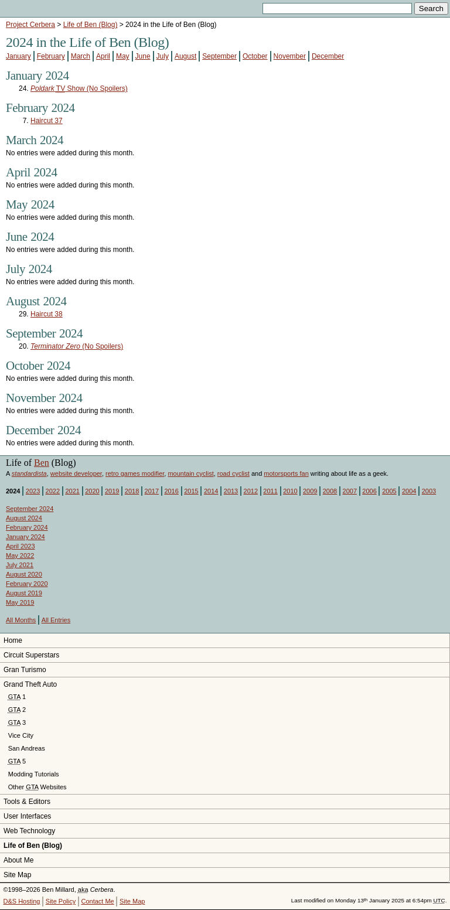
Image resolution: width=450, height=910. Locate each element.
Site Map (17, 875)
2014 (211, 491)
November (290, 56)
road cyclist (233, 473)
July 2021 (19, 564)
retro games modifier (134, 473)
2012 (251, 491)
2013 (231, 491)
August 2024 (24, 518)
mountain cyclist (190, 473)
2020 (92, 491)
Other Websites (37, 786)
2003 (429, 491)
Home (13, 640)
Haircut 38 (46, 314)
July (162, 56)
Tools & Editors (27, 801)
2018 (132, 491)
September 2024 (29, 508)
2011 (270, 491)
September (219, 56)
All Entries (56, 619)
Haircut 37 (46, 121)
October (255, 56)
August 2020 (24, 574)
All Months (21, 619)
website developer (76, 473)
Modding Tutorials (33, 774)
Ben (41, 463)
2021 (72, 491)
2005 (389, 491)
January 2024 (25, 536)
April (103, 56)
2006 (369, 491)
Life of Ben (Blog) (90, 25)
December (328, 56)
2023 (33, 491)
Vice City (20, 735)
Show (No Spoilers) (79, 88)
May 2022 (20, 555)
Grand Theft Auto (30, 684)
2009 (310, 491)
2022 (53, 491)
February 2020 (27, 583)
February (51, 56)
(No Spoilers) (76, 346)
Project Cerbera (30, 25)
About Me (18, 860)
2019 (112, 491)
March (80, 56)
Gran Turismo (25, 670)
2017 (152, 491)
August (185, 56)
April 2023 (20, 546)
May (122, 56)
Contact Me (97, 901)
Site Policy (61, 901)
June (143, 56)
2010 (290, 491)
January (18, 56)
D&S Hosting (22, 901)
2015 (191, 491)
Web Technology (29, 831)
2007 (350, 491)
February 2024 (27, 527)
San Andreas (26, 748)
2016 (171, 491)
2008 (330, 491)
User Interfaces (27, 816)
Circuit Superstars (31, 655)
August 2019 (24, 593)
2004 (409, 491)
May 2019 (20, 602)
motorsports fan (286, 473)
